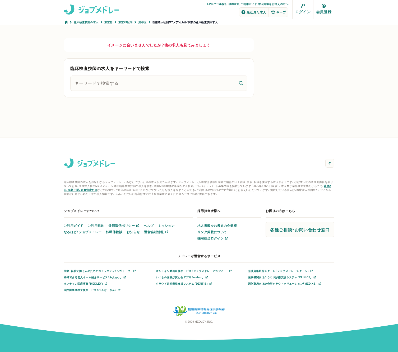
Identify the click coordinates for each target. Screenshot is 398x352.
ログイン (303, 9)
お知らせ (133, 231)
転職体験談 (114, 231)
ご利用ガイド (248, 4)
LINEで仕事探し (217, 4)
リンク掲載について (212, 231)
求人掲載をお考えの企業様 (217, 225)
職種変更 (234, 4)
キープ (278, 12)
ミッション (166, 225)
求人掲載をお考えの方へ (273, 4)
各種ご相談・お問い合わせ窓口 (300, 229)
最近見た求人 (253, 12)
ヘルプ (149, 225)
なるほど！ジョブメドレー (83, 231)
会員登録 (323, 9)
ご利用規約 (96, 225)
